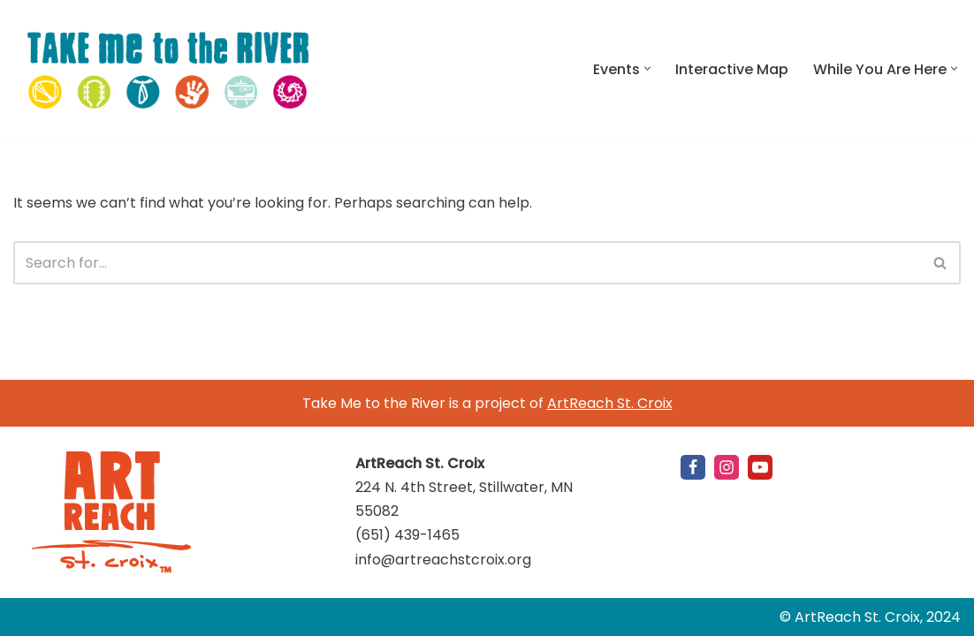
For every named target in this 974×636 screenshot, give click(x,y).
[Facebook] (693, 467)
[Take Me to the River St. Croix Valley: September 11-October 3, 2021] (168, 69)
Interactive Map (731, 69)
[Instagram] (726, 467)
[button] (647, 68)
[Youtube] (760, 467)
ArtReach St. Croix (610, 403)
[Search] (467, 262)
